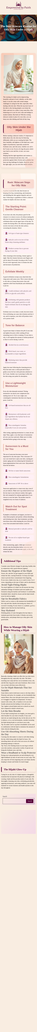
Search (5, 796)
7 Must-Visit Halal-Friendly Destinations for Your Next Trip (18, 863)
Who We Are (8, 928)
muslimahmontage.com (20, 960)
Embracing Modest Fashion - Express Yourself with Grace (19, 877)
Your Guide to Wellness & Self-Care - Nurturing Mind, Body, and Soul (16, 934)
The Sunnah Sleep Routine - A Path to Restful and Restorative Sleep (18, 948)
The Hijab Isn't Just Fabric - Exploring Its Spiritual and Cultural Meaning (17, 922)
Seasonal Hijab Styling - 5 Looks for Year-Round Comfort (17, 900)
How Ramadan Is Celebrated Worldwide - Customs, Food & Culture (17, 870)
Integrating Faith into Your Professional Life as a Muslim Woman (19, 916)
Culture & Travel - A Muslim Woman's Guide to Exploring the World (18, 855)
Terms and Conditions (15, 968)
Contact (26, 968)
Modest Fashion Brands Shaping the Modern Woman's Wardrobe (18, 893)
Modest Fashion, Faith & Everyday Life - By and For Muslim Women (18, 848)
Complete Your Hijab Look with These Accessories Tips (16, 886)
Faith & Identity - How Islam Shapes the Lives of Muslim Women (19, 907)
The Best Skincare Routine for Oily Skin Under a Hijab (17, 941)
